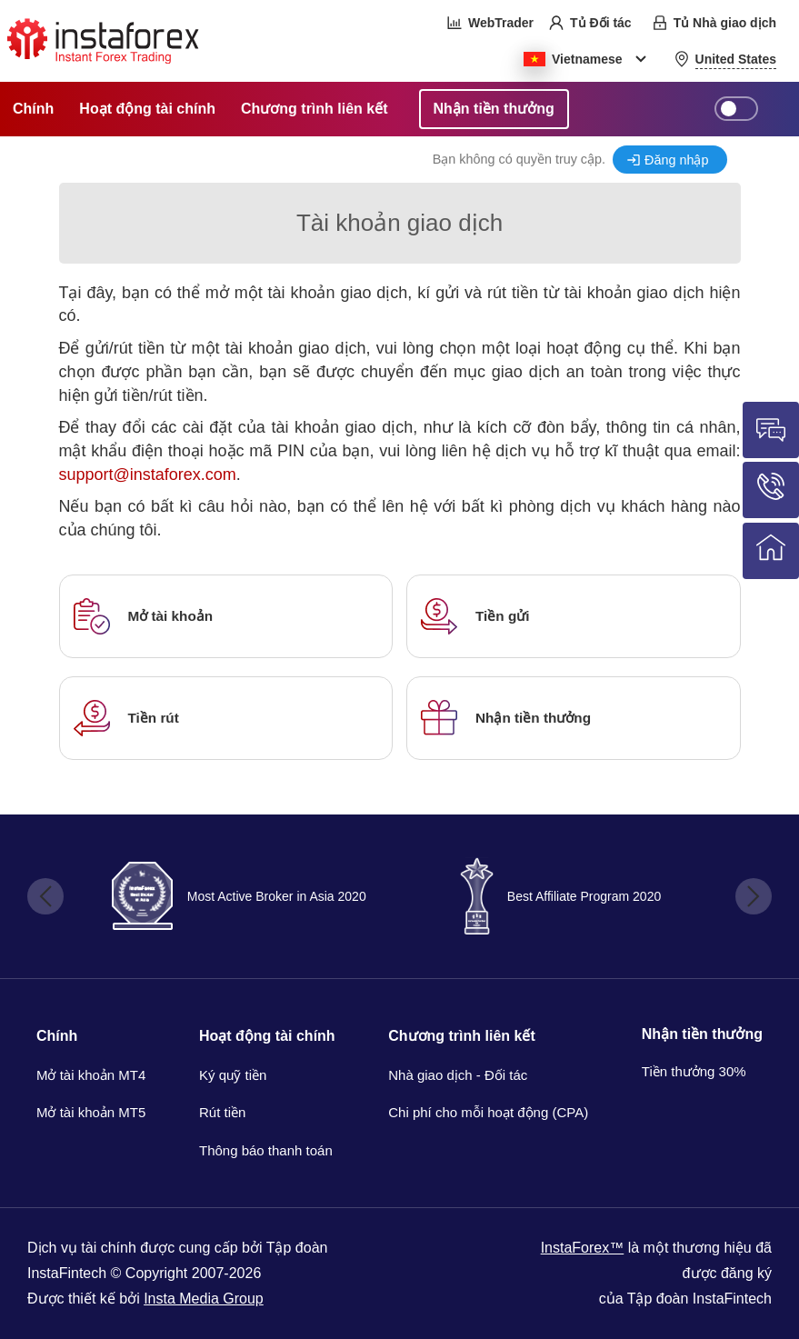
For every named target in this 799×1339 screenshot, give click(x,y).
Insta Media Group (204, 1298)
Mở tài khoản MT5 (90, 1112)
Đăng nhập (676, 160)
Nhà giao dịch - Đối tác (457, 1075)
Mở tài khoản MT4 (90, 1075)
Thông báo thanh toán (266, 1150)
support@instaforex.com (147, 474)
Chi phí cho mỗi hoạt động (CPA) (488, 1112)
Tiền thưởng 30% (694, 1071)
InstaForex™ (582, 1247)
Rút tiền (222, 1112)
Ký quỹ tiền (232, 1075)
